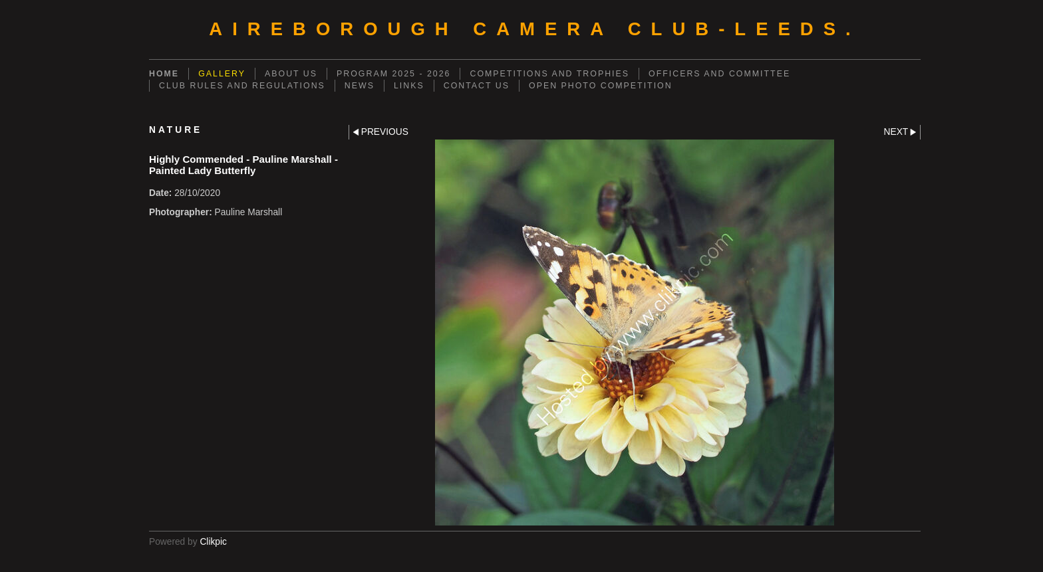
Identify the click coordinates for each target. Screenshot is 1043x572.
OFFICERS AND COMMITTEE (719, 73)
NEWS (359, 85)
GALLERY (221, 73)
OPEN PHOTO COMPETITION (600, 85)
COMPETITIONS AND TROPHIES (549, 73)
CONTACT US (477, 85)
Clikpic (213, 542)
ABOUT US (291, 73)
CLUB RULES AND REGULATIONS (242, 85)
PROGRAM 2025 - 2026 (393, 73)
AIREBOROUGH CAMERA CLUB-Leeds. (534, 29)
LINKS (409, 85)
